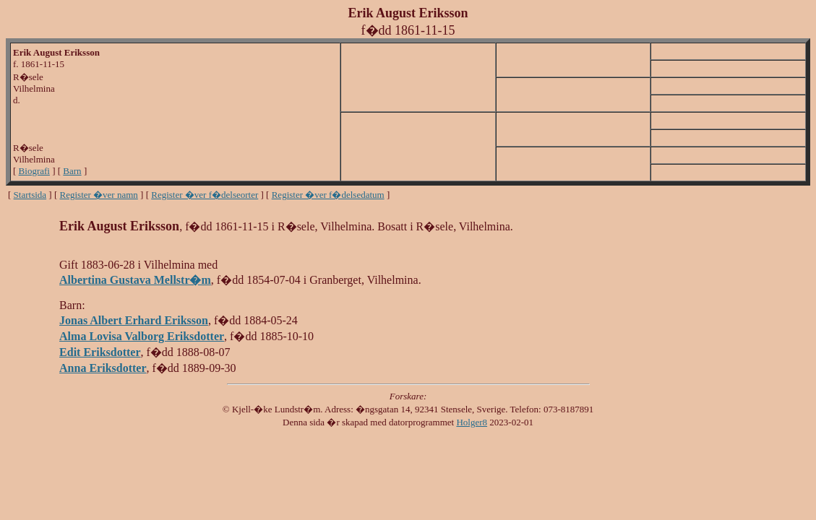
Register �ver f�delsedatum (328, 194)
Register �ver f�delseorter (204, 194)
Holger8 (471, 422)
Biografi (34, 170)
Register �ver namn (99, 194)
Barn (72, 170)
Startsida (30, 194)
